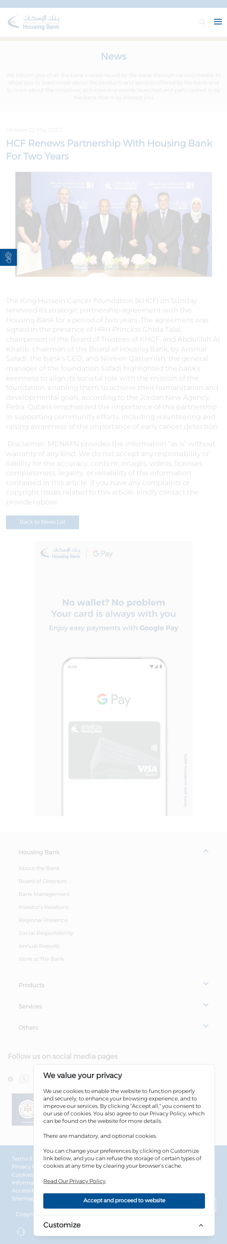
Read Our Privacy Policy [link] (74, 1181)
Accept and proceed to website (124, 1200)
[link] (8, 257)
